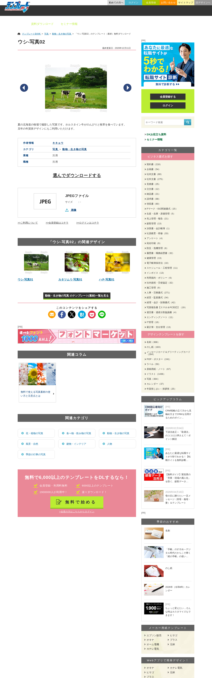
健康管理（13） (155, 258)
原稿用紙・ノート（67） (159, 369)
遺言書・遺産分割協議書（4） (162, 312)
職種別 (166, 23)
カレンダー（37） (156, 384)
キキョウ (57, 142)
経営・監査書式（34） (158, 297)
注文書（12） (154, 189)
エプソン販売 (154, 635)
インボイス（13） (156, 273)
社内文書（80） (155, 174)
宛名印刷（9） (154, 243)
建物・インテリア (76, 443)
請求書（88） (154, 199)
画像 (73, 209)
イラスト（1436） (156, 374)
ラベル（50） (154, 364)
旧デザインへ (203, 2)
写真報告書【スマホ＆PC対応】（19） (167, 307)
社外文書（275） (155, 179)
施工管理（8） (154, 287)
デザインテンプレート (123, 23)
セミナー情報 (69, 23)
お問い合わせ (168, 2)
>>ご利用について (28, 222)
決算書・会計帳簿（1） (159, 228)
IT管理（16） (153, 322)
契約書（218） (154, 164)
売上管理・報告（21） (158, 218)
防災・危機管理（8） (158, 248)
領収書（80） (154, 204)
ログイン (134, 2)
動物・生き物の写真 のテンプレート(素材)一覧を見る (76, 295)
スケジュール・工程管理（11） (163, 268)
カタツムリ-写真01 (70, 279)
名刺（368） (153, 342)
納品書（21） (154, 194)
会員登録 (151, 2)
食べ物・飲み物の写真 (78, 433)
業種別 (149, 23)
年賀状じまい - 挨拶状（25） (161, 389)
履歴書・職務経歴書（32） (160, 253)
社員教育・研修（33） (158, 233)
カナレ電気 (153, 648)
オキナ (150, 639)
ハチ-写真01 (106, 279)
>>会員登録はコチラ (57, 222)
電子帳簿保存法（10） (158, 263)
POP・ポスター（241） (159, 359)
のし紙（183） (154, 347)
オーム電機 (153, 644)
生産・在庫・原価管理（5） (161, 213)
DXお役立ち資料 (156, 134)
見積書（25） (154, 184)
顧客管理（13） (155, 223)
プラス (173, 639)
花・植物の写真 (34, 433)
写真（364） (153, 379)
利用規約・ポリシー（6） (160, 278)
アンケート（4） (155, 238)
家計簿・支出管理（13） (159, 327)
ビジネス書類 (93, 23)
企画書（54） (154, 169)
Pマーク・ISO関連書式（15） (162, 209)
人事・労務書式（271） (159, 292)
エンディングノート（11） (160, 317)
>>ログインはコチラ (87, 222)
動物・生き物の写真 (118, 433)
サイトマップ (185, 2)
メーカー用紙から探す (192, 23)
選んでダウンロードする (77, 175)
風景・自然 (32, 443)
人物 (109, 443)
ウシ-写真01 (25, 279)
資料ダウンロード (42, 23)
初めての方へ (116, 2)
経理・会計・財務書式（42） (162, 302)
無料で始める (80, 502)
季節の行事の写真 (36, 454)
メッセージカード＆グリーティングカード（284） (168, 353)
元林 (172, 644)
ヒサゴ (173, 635)
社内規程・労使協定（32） (160, 283)
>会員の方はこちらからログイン (76, 511)
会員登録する (168, 96)
